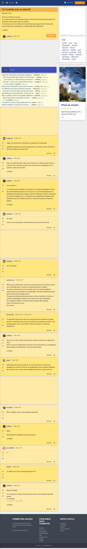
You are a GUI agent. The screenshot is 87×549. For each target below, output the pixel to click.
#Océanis (64, 52)
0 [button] (3, 146)
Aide (40, 535)
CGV (44, 530)
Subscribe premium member (20, 530)
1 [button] (3, 188)
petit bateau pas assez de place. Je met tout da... (18, 93)
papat (8, 360)
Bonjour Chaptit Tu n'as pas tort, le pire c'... (16, 105)
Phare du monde (69, 105)
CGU (40, 530)
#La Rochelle (72, 52)
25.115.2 (37, 545)
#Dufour (72, 47)
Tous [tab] (5, 70)
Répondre (51, 35)
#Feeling (71, 54)
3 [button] (3, 343)
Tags (63, 39)
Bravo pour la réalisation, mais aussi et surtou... (18, 86)
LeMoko (9, 36)
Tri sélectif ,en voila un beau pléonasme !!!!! (16, 102)
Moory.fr (62, 530)
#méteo (74, 59)
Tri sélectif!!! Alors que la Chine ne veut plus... (17, 89)
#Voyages (74, 45)
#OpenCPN (65, 47)
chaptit (8, 467)
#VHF (75, 43)
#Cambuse (78, 54)
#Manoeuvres (74, 57)
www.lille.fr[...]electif (14, 501)
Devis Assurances (65, 529)
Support (41, 539)
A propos (41, 528)
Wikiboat (62, 527)
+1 (4, 100)
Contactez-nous (43, 537)
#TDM (79, 52)
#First (70, 43)
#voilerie (64, 43)
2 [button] (3, 287)
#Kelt (79, 50)
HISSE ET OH (48, 545)
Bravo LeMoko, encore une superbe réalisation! (18, 95)
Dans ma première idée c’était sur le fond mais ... (19, 77)
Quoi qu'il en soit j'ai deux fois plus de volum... (18, 91)
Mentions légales (43, 533)
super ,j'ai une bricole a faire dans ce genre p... (17, 75)
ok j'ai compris (9, 84)
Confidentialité (43, 531)
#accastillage (65, 57)
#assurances (65, 50)
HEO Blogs (63, 525)
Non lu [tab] (12, 70)
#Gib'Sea (73, 50)
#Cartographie (66, 45)
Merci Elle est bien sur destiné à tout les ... (17, 98)
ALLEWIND (10, 448)
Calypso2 (9, 138)
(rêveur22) (10, 315)
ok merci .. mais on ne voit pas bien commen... (18, 82)
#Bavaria (64, 54)
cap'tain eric (10, 280)
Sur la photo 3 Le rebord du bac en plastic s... (19, 79)
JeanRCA (9, 407)
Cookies (41, 541)
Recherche (63, 523)
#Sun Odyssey (66, 59)
